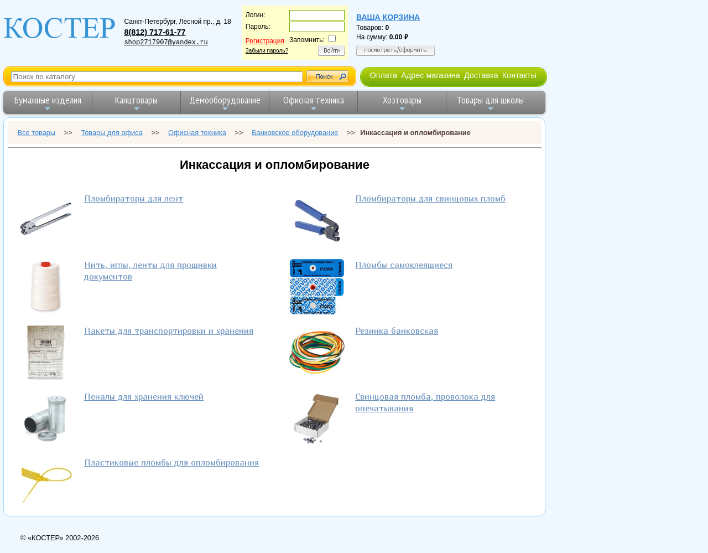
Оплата (383, 75)
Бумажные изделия (47, 103)
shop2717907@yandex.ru (165, 42)
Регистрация (265, 41)
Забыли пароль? (267, 51)
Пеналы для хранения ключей (144, 396)
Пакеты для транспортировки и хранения (168, 330)
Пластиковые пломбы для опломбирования (171, 462)
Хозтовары (402, 103)
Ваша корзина (388, 17)
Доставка (481, 75)
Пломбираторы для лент (133, 198)
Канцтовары (136, 103)
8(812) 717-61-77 (154, 32)
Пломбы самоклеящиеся (403, 265)
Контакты (519, 75)
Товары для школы (490, 103)
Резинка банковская (396, 330)
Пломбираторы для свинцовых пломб (430, 198)
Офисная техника (313, 103)
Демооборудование (225, 103)
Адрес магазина (430, 75)
